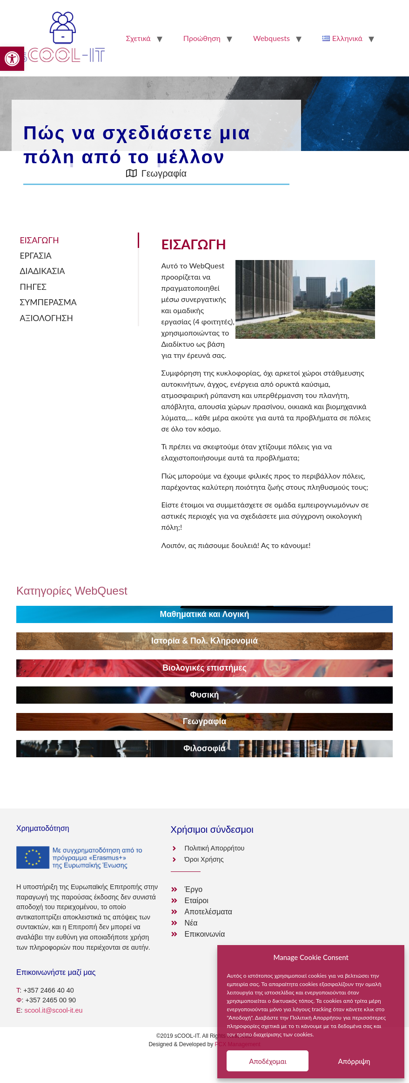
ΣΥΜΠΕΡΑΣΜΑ (48, 302)
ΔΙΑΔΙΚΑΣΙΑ (42, 271)
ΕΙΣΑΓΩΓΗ (39, 240)
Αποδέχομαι (267, 1061)
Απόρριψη (354, 1061)
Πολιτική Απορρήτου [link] (316, 1017)
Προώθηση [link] (202, 38)
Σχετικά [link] (138, 38)
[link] (12, 59)
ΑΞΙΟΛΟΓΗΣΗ (46, 318)
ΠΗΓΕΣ (33, 287)
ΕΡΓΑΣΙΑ (36, 255)
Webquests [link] (271, 38)
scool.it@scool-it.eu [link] (54, 1010)
